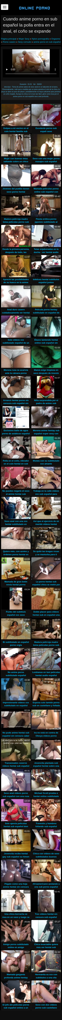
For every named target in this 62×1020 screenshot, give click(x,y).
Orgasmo (55, 39)
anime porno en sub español (47, 42)
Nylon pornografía (40, 39)
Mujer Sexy (24, 39)
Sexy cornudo (24, 42)
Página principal (9, 39)
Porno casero (9, 42)
